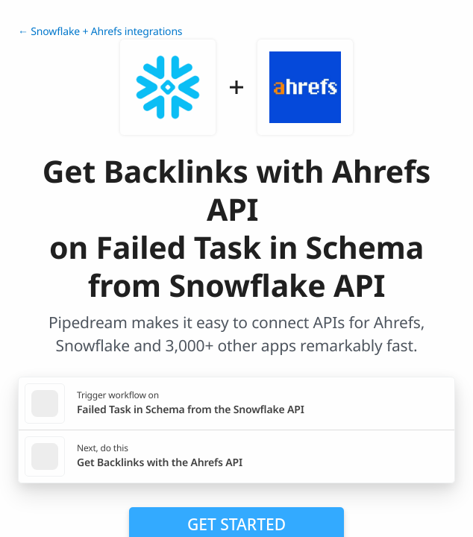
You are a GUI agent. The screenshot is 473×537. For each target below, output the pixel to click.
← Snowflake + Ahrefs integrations (100, 32)
